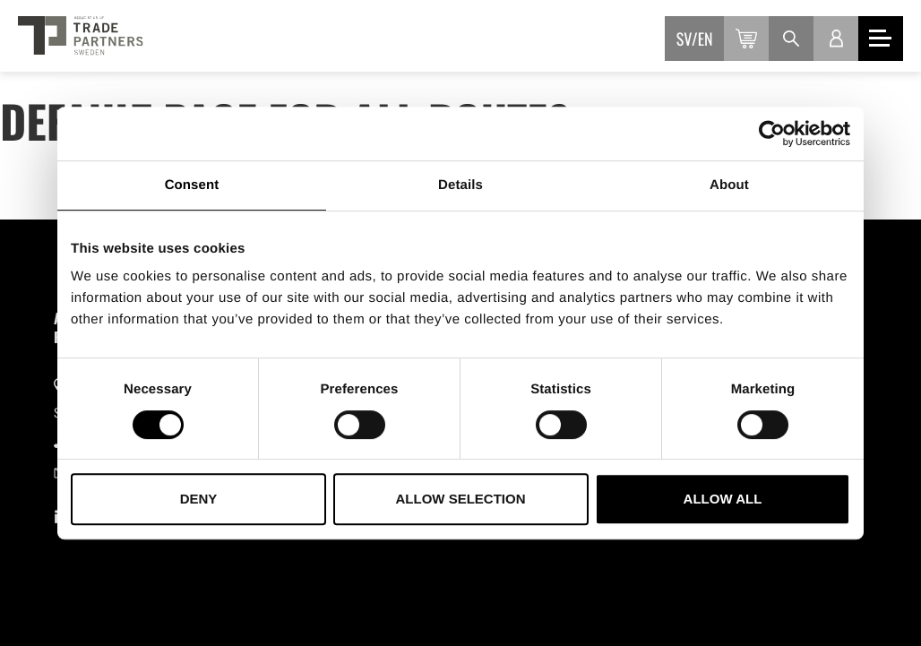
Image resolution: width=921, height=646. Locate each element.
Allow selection (461, 498)
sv (684, 39)
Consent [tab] (192, 185)
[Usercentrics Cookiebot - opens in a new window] (771, 133)
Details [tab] (460, 185)
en (705, 39)
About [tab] (729, 185)
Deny (199, 498)
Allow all (723, 498)
